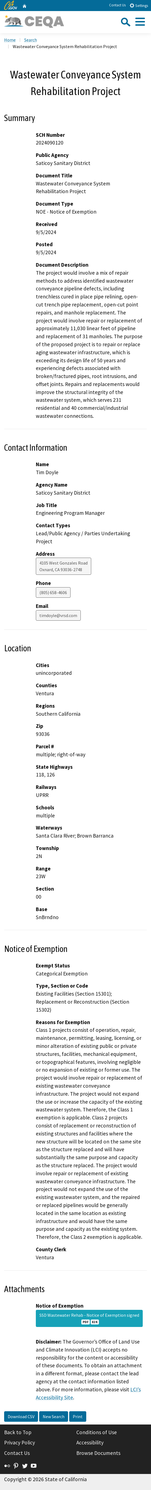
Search (30, 40)
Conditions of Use (96, 1432)
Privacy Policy (19, 1442)
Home (10, 40)
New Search (53, 1416)
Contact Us (117, 5)
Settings (139, 5)
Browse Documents (98, 1453)
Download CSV (21, 1416)
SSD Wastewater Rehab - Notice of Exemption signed (89, 1318)
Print (78, 1416)
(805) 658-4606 (53, 592)
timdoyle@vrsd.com (58, 615)
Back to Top (17, 1432)
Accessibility (90, 1442)
